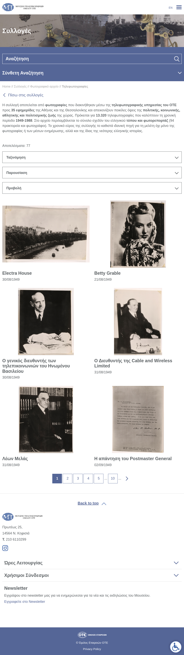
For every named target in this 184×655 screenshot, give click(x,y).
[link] (176, 647)
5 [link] (99, 478)
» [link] (124, 477)
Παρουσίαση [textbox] (16, 173)
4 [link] (88, 478)
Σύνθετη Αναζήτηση (22, 72)
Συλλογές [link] (20, 86)
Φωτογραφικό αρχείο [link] (44, 86)
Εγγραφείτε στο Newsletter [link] (24, 602)
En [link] (170, 7)
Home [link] (6, 86)
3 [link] (78, 478)
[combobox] (92, 157)
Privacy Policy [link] (92, 649)
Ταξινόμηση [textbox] (16, 157)
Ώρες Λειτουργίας (23, 562)
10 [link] (113, 478)
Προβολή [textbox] (13, 188)
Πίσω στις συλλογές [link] (25, 95)
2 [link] (67, 478)
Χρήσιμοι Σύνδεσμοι (26, 575)
